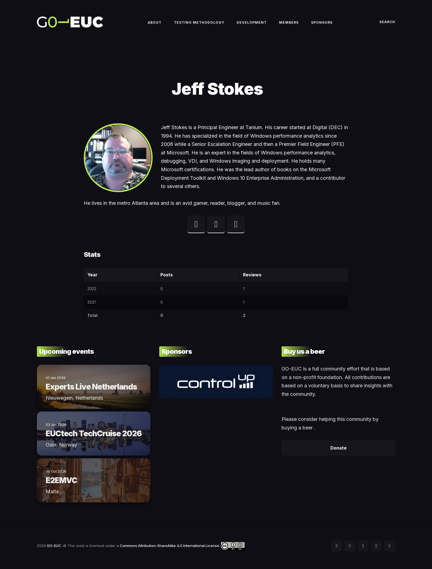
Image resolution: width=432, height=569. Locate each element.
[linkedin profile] (216, 224)
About (154, 22)
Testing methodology (199, 22)
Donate (338, 448)
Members (289, 22)
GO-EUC (54, 545)
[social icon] (336, 545)
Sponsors (322, 22)
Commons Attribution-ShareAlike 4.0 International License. (182, 545)
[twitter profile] (196, 224)
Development (252, 22)
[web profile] (236, 224)
